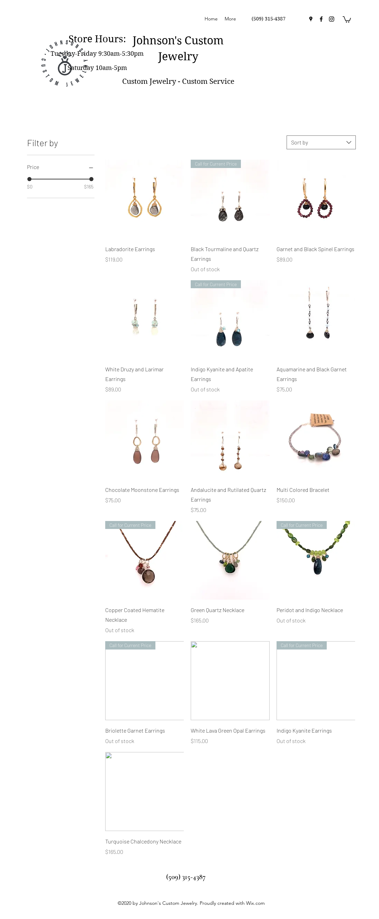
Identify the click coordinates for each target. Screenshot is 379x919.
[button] (347, 19)
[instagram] (331, 19)
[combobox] (321, 142)
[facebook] (321, 19)
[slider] (29, 179)
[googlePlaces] (310, 19)
